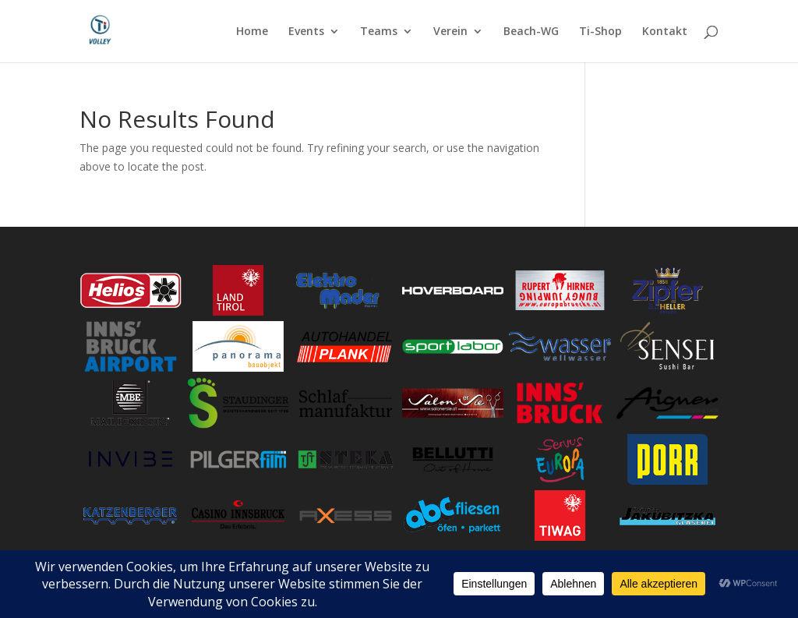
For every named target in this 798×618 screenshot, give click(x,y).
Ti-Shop (600, 32)
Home (252, 32)
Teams (378, 32)
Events (306, 32)
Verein (450, 32)
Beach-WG (531, 32)
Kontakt (664, 32)
